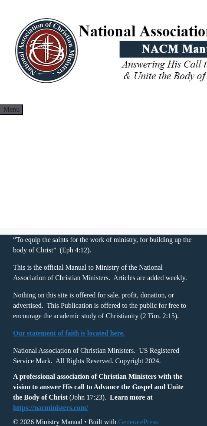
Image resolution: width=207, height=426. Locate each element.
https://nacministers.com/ (50, 407)
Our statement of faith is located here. (69, 333)
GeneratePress (138, 422)
